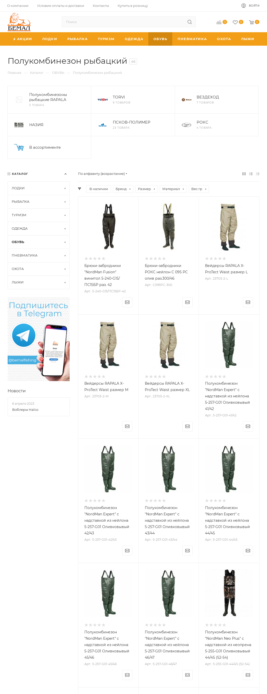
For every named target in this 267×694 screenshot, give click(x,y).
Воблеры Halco (25, 410)
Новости (17, 390)
